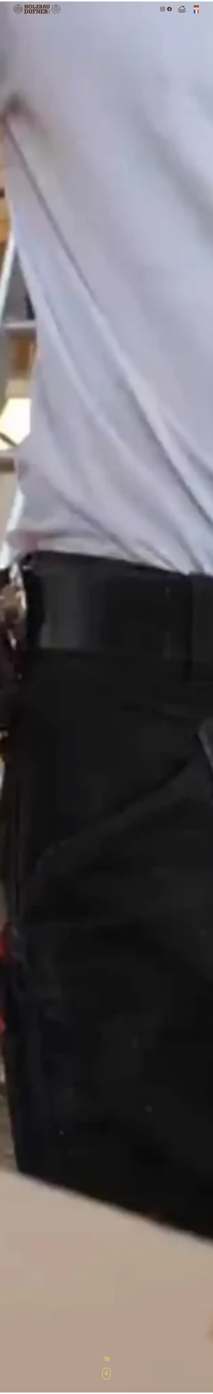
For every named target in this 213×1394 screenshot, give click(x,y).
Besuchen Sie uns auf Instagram (162, 9)
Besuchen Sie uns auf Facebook (169, 9)
